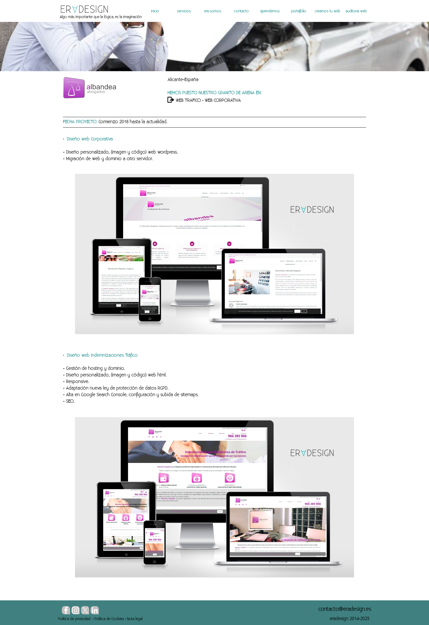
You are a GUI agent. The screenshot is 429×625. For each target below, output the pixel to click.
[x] (85, 610)
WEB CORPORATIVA (223, 100)
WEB (179, 100)
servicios (184, 11)
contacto (241, 11)
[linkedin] (95, 610)
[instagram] (75, 610)
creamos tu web (327, 11)
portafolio (298, 11)
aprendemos (270, 11)
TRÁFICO (192, 100)
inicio (155, 11)
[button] (344, 609)
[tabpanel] (126, 17)
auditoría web (356, 11)
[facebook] (66, 610)
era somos (212, 11)
